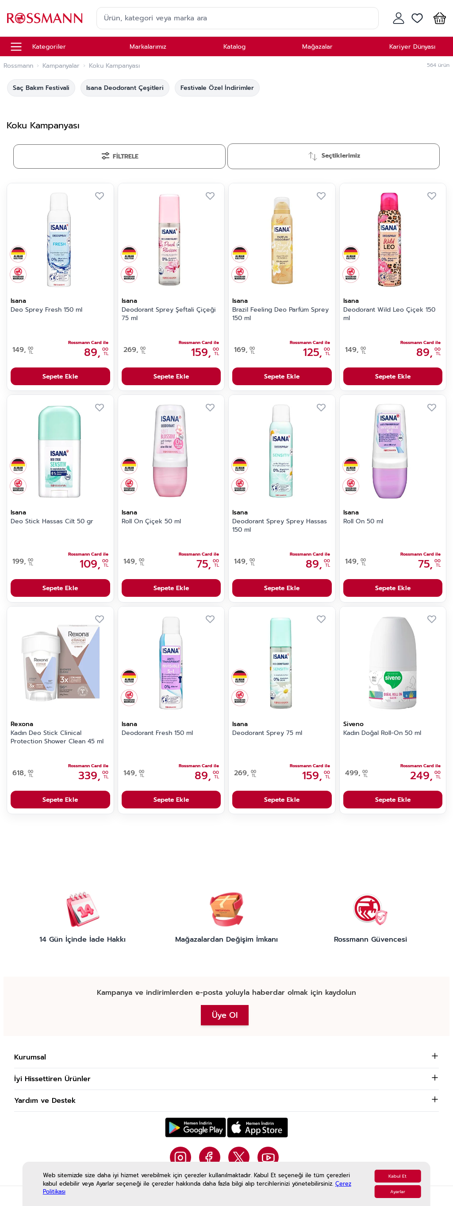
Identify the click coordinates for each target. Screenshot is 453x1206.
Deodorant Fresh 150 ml (157, 733)
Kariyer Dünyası (412, 46)
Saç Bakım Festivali (41, 88)
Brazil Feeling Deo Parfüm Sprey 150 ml (280, 314)
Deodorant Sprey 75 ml (267, 733)
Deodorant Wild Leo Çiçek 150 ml (389, 314)
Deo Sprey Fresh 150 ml (46, 309)
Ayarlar (397, 1191)
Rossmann (18, 66)
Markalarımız (148, 46)
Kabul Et (397, 1176)
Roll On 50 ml (363, 521)
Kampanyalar (61, 66)
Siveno (353, 724)
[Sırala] (333, 156)
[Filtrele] (119, 156)
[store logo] (44, 18)
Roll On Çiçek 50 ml (151, 521)
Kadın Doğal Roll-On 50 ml (382, 733)
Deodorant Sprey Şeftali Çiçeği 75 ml (169, 314)
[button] (438, 18)
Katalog (234, 46)
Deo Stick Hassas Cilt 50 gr (52, 521)
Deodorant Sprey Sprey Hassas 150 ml (279, 525)
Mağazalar (317, 46)
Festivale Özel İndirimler (217, 88)
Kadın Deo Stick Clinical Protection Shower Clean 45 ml (57, 737)
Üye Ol (225, 1015)
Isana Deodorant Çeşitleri (125, 88)
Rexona (22, 724)
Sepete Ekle (60, 376)
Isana (18, 300)
